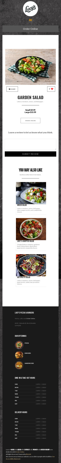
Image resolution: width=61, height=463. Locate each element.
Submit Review (30, 154)
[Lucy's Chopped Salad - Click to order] (31, 240)
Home (12, 450)
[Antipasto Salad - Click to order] (31, 276)
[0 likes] (51, 89)
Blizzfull (28, 454)
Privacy (35, 450)
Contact (27, 450)
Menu (19, 450)
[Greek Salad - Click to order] (31, 203)
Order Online (30, 28)
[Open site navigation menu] (30, 20)
